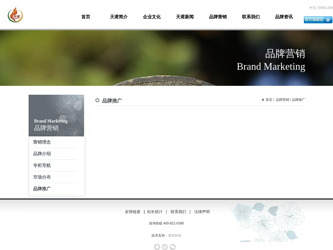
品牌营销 (218, 16)
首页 (85, 16)
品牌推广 (42, 188)
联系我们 (251, 16)
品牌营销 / (283, 100)
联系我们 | (181, 211)
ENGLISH (325, 8)
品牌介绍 (42, 153)
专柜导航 (42, 165)
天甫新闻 (185, 16)
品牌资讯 (284, 16)
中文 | (314, 8)
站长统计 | (157, 211)
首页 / (270, 100)
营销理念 (42, 142)
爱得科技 (174, 236)
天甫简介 (119, 16)
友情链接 (132, 211)
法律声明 (204, 211)
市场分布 (42, 177)
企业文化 (152, 16)
